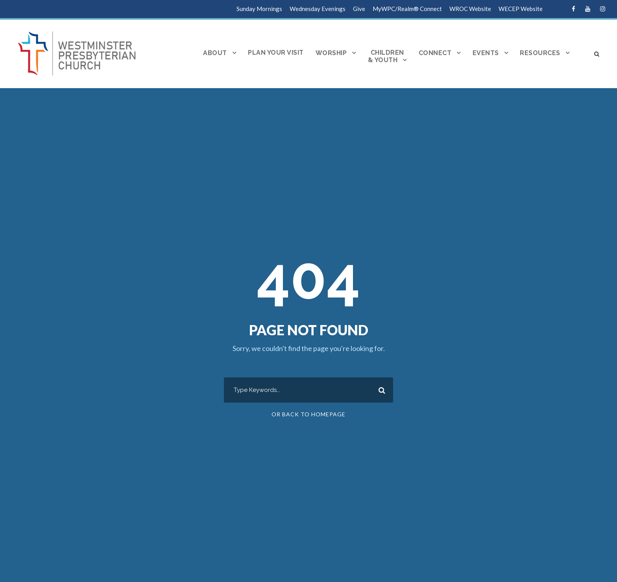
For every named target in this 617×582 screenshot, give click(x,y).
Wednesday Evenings (317, 8)
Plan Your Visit (276, 52)
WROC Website (470, 8)
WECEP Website (521, 8)
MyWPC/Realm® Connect (407, 8)
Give (359, 8)
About (215, 53)
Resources (540, 53)
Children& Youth (386, 56)
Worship (331, 53)
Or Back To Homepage (308, 414)
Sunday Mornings (259, 8)
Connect (435, 53)
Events (486, 53)
